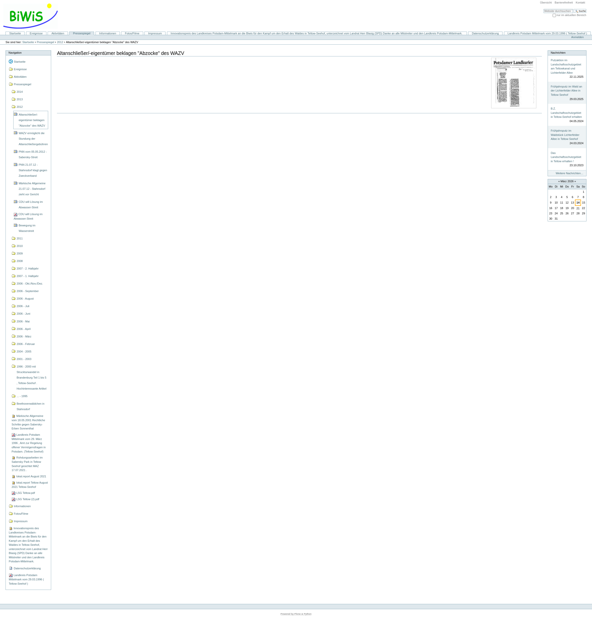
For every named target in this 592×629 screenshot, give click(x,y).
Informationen (107, 33)
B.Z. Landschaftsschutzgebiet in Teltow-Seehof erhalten (566, 112)
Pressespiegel (81, 33)
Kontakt (580, 2)
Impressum (155, 33)
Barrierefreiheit (564, 2)
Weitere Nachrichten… (569, 173)
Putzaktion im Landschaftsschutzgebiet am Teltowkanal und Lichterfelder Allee (566, 66)
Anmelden (577, 37)
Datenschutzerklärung (485, 33)
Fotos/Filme (132, 33)
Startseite (15, 33)
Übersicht (546, 2)
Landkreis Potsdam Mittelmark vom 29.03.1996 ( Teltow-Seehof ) (547, 33)
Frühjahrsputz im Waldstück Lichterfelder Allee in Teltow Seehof (565, 134)
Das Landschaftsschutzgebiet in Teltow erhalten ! (566, 157)
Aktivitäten (57, 33)
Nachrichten (558, 52)
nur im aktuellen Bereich (571, 15)
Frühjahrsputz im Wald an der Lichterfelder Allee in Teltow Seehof (566, 90)
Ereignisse (36, 33)
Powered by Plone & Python (296, 613)
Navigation (15, 52)
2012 (60, 42)
